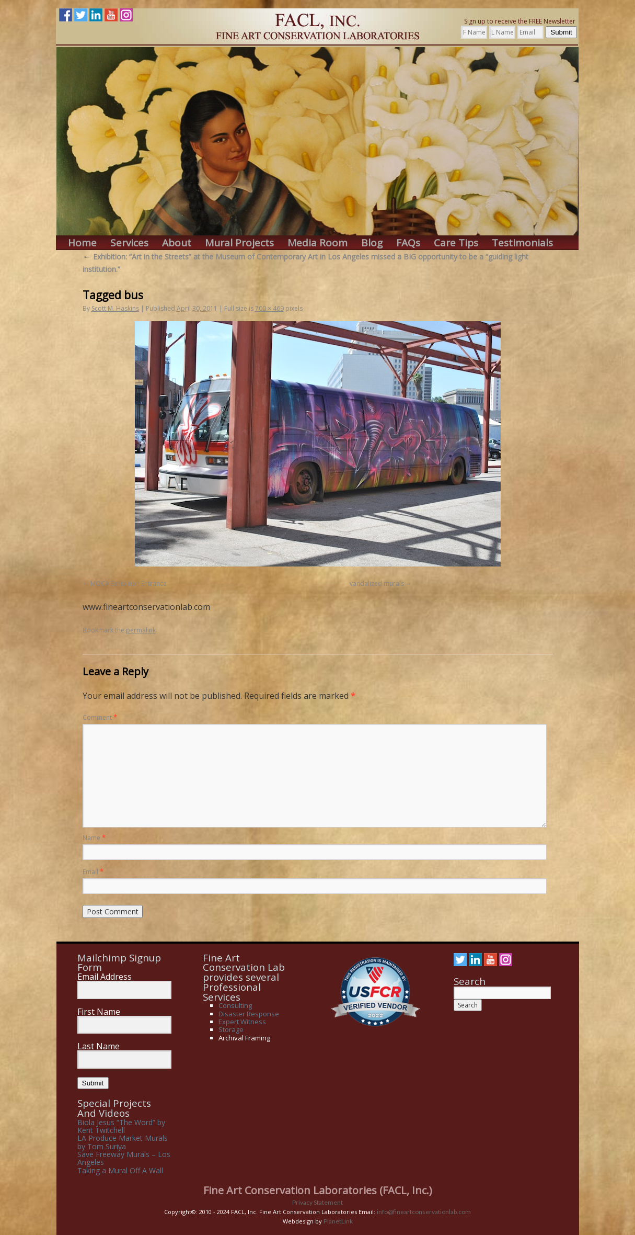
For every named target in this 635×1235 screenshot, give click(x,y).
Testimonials (522, 243)
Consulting (235, 1005)
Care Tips (456, 243)
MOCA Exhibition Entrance (128, 583)
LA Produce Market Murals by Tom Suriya (122, 1142)
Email (93, 871)
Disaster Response (248, 1013)
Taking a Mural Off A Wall (120, 1170)
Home (82, 243)
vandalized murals (377, 583)
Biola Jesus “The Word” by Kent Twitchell (121, 1126)
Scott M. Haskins (115, 308)
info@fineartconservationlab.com (424, 1212)
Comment (100, 717)
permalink (141, 630)
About (176, 243)
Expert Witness (242, 1021)
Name (94, 837)
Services (129, 243)
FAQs (408, 243)
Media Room (317, 243)
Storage (231, 1029)
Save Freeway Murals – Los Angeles (123, 1158)
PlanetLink (338, 1221)
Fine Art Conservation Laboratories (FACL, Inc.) (317, 1190)
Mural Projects (239, 243)
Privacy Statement (317, 1202)
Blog (372, 243)
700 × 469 (269, 308)
